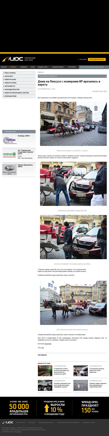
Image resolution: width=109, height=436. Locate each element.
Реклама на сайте (89, 422)
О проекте (31, 422)
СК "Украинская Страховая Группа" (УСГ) (27, 154)
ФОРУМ (3, 67)
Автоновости (10, 86)
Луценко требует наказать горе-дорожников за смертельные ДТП (97, 385)
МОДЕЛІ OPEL (43, 67)
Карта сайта (21, 422)
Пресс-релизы (10, 73)
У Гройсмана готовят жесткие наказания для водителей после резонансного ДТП (61, 371)
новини (40, 72)
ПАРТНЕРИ (72, 67)
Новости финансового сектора (17, 93)
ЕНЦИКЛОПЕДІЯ (57, 67)
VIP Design (17, 431)
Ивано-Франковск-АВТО (27, 167)
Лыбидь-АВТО (27, 137)
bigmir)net (48, 344)
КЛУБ (33, 67)
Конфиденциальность (46, 422)
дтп (43, 347)
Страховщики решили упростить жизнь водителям (96, 370)
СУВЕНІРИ (23, 67)
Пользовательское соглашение (68, 422)
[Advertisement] (26, 26)
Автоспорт (9, 76)
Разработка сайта (7, 431)
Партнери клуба (10, 131)
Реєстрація (83, 59)
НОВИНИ (13, 67)
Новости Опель (10, 83)
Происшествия (10, 96)
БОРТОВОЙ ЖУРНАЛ (96, 59)
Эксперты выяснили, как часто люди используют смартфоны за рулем (62, 385)
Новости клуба (10, 79)
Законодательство (12, 89)
